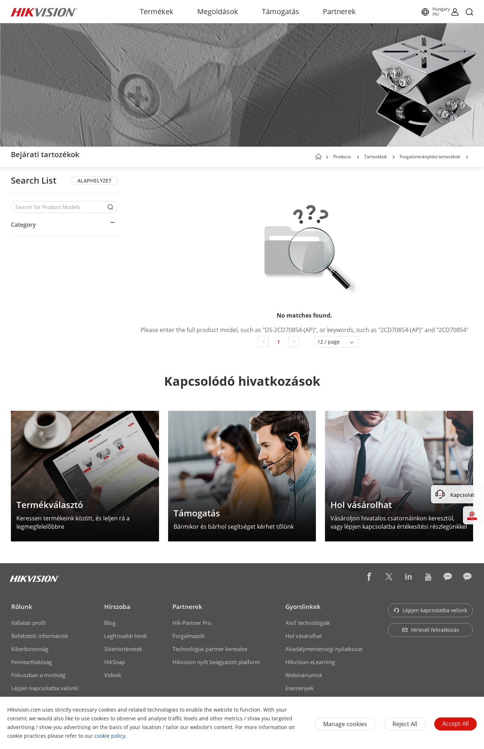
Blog (109, 622)
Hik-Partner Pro (191, 622)
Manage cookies (345, 724)
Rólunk (21, 606)
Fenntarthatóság (31, 662)
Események (299, 688)
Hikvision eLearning (310, 662)
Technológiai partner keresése (209, 648)
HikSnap (114, 662)
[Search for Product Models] (58, 207)
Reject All (405, 724)
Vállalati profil (28, 622)
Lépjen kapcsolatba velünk (430, 610)
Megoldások (217, 11)
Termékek (157, 11)
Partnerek (339, 11)
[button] (358, 157)
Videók (112, 675)
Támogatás (280, 11)
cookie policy (109, 735)
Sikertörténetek (123, 648)
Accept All (455, 724)
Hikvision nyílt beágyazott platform (216, 662)
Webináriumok (303, 675)
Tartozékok (375, 157)
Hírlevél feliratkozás (430, 629)
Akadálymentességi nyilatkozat (323, 648)
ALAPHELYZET (94, 180)
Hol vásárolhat (303, 635)
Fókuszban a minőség (38, 675)
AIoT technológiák (307, 622)
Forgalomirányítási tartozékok (430, 157)
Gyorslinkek (303, 606)
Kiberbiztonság (29, 648)
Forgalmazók (188, 635)
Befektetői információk (39, 635)
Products (342, 157)
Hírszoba (117, 606)
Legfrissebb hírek (125, 635)
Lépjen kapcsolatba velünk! (45, 688)
